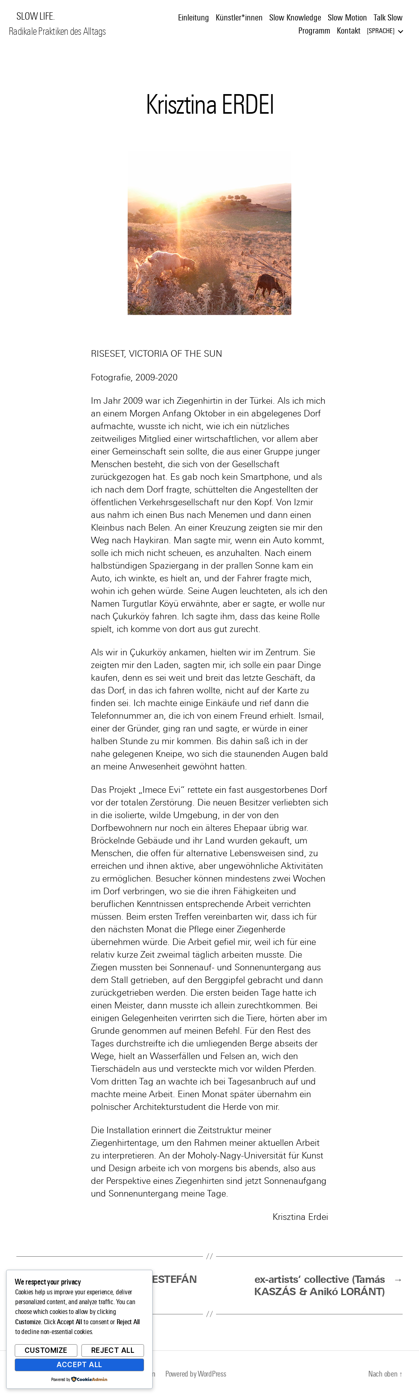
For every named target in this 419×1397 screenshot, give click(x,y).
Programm (314, 31)
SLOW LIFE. (35, 16)
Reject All (113, 1350)
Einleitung (193, 17)
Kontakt (348, 31)
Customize (46, 1350)
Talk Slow (388, 17)
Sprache (381, 31)
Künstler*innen (239, 17)
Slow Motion (347, 17)
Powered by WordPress (195, 1374)
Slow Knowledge (295, 17)
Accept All (79, 1365)
